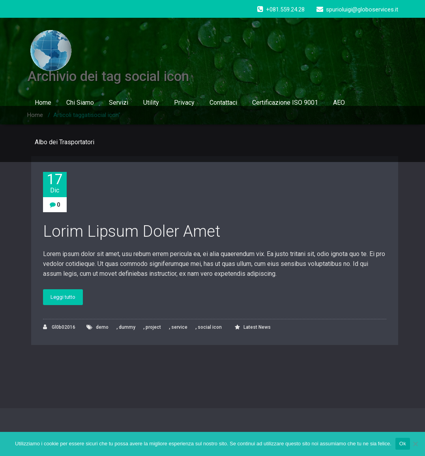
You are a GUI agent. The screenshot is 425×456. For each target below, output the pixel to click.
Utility (151, 102)
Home (43, 102)
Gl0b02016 (59, 327)
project (153, 327)
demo (102, 327)
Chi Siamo (80, 102)
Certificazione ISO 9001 (285, 102)
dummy (127, 327)
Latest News (257, 327)
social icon (210, 327)
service (179, 327)
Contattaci (223, 102)
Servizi (118, 102)
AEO (339, 102)
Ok (402, 444)
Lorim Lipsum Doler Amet (132, 231)
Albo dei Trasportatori (64, 142)
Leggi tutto (63, 297)
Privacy (184, 102)
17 (55, 183)
